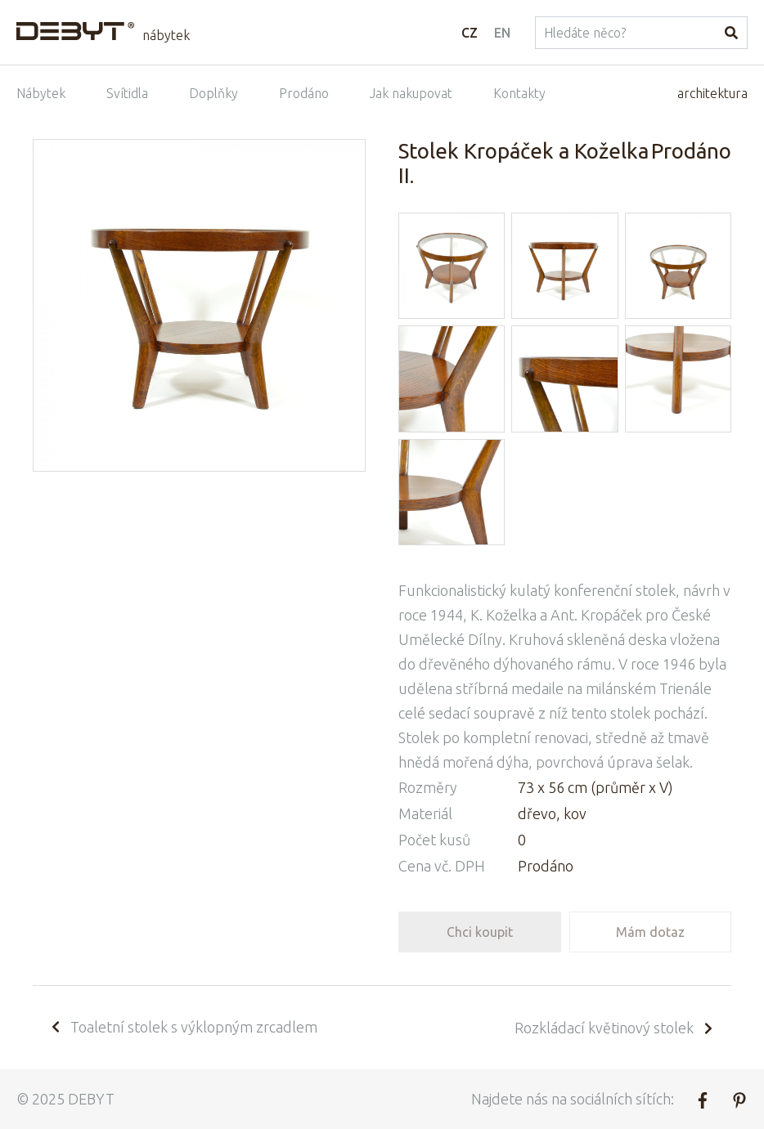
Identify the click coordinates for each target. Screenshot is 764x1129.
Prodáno (304, 93)
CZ (469, 32)
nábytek (166, 35)
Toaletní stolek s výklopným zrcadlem (183, 1027)
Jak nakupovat (411, 93)
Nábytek (40, 93)
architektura (712, 93)
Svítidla (127, 93)
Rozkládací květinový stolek (615, 1027)
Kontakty (519, 93)
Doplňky (213, 93)
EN (502, 32)
